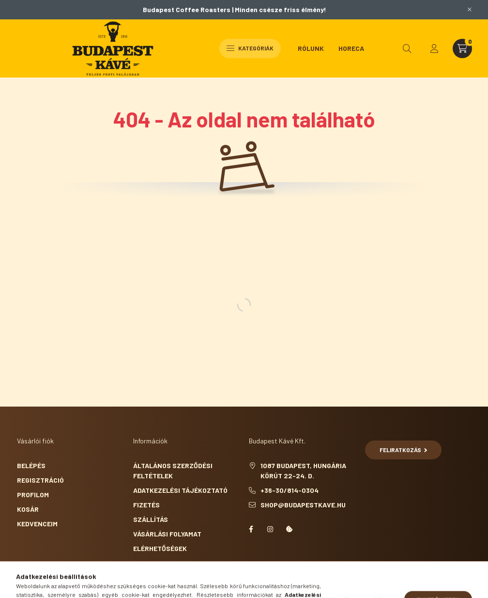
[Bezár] (469, 9)
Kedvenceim (37, 523)
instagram (270, 529)
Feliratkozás (403, 449)
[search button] (407, 48)
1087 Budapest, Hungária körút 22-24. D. (303, 470)
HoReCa (351, 48)
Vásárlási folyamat (167, 534)
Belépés (31, 465)
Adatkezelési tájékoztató (180, 490)
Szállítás (150, 519)
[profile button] (434, 48)
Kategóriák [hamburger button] (250, 48)
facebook (250, 529)
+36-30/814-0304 (289, 490)
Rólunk (311, 48)
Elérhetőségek (160, 548)
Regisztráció (40, 480)
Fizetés (146, 505)
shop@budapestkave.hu (303, 505)
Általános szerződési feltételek (173, 470)
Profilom (33, 494)
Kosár (28, 509)
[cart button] (462, 48)
